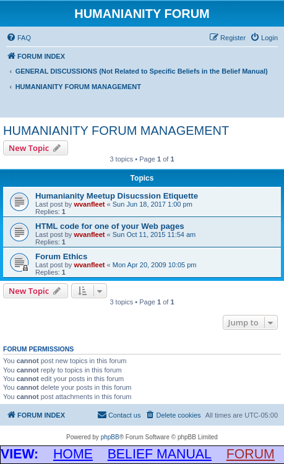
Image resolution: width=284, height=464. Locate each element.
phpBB (110, 437)
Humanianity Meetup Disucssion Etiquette (116, 195)
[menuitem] (18, 37)
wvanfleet (89, 204)
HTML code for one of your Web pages (109, 226)
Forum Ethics (61, 256)
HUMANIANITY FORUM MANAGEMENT (116, 130)
